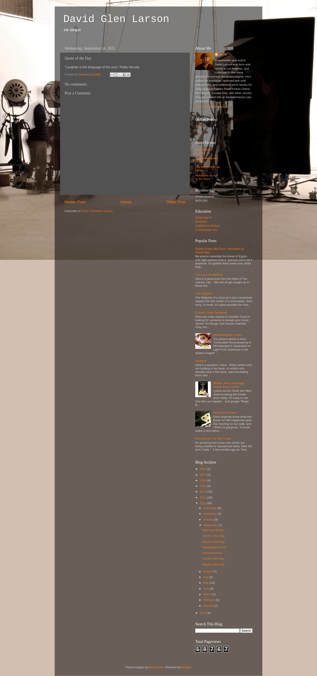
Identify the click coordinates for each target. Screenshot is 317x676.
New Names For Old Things (213, 438)
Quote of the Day (214, 535)
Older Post (176, 202)
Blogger (186, 667)
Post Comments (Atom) (97, 211)
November (210, 513)
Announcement (212, 553)
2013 (203, 491)
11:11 (199, 126)
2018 (203, 469)
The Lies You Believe (209, 274)
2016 (203, 480)
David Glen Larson (116, 19)
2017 (203, 474)
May (206, 582)
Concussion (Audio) (203, 151)
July (206, 577)
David (223, 54)
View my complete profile (211, 106)
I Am (198, 131)
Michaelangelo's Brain (227, 334)
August (208, 571)
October (209, 519)
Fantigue (201, 360)
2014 (203, 486)
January (209, 605)
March (207, 594)
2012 (203, 497)
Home (125, 202)
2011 (203, 503)
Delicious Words (213, 530)
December (210, 508)
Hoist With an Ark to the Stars (206, 177)
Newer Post (75, 202)
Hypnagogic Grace (215, 547)
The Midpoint (203, 293)
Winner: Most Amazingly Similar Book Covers (228, 385)
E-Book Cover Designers (211, 312)
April (206, 588)
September (210, 525)
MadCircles (156, 667)
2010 (203, 613)
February (209, 600)
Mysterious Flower (225, 412)
